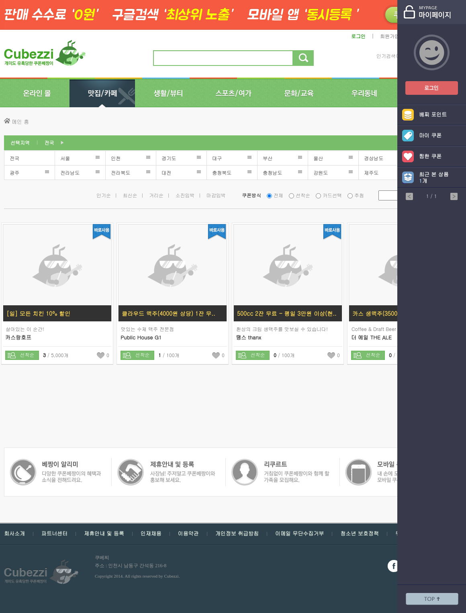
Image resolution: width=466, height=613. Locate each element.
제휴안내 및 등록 (104, 533)
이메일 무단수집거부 (299, 533)
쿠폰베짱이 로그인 (425, 83)
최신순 (130, 195)
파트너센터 (54, 533)
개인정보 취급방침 (237, 533)
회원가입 (389, 36)
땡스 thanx (248, 337)
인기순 (103, 195)
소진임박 (185, 195)
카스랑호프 (18, 337)
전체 (278, 195)
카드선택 (332, 195)
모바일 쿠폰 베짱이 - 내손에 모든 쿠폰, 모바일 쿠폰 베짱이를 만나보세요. (280, 462)
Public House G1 (141, 337)
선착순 (303, 195)
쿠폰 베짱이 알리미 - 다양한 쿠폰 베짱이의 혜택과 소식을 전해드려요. (392, 462)
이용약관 (188, 533)
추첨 (359, 195)
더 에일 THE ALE (371, 337)
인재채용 (151, 533)
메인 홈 (20, 121)
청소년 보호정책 (359, 533)
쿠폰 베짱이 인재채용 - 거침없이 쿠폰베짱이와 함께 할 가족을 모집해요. (166, 462)
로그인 (358, 36)
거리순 (156, 195)
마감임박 (216, 195)
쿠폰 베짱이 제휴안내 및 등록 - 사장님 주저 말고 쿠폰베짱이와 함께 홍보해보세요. (55, 462)
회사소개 (14, 533)
